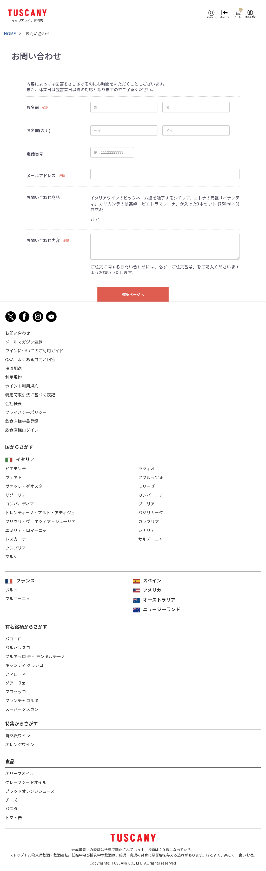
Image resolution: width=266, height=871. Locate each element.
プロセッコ (15, 691)
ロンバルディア (19, 504)
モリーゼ (146, 486)
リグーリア (15, 495)
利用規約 (13, 377)
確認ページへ (133, 294)
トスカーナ (15, 539)
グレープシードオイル (25, 782)
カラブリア (148, 521)
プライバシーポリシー (26, 412)
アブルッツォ (150, 477)
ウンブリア (15, 548)
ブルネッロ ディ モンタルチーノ (35, 656)
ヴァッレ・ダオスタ (24, 486)
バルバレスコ (17, 647)
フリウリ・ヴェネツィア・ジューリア (40, 521)
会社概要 (13, 403)
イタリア (25, 459)
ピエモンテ (15, 468)
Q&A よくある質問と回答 (30, 359)
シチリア (146, 530)
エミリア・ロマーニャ (26, 530)
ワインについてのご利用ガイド (34, 350)
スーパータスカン (21, 709)
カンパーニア (150, 495)
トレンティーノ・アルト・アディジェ (40, 512)
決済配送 (13, 368)
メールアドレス (41, 175)
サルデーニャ (150, 539)
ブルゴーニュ (17, 598)
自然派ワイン (17, 735)
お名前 (32, 107)
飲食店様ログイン (21, 430)
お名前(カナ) (38, 130)
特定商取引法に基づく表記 (30, 394)
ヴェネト (13, 477)
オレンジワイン (19, 744)
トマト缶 (13, 817)
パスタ (11, 808)
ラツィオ (146, 468)
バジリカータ (150, 512)
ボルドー (13, 590)
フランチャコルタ (21, 700)
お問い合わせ (17, 333)
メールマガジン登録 (24, 342)
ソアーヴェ (15, 683)
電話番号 (34, 153)
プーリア (146, 504)
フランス (25, 580)
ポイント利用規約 (21, 386)
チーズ (11, 800)
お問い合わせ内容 (43, 240)
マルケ (11, 556)
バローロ (13, 639)
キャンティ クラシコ (24, 665)
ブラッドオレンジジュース (30, 791)
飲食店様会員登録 (21, 421)
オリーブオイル (19, 773)
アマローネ (15, 674)
